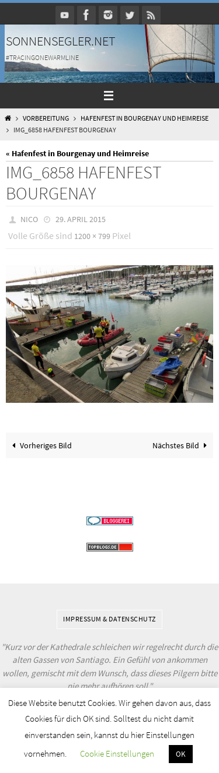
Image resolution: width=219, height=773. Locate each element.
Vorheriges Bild (40, 445)
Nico (29, 219)
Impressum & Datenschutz (109, 618)
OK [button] (181, 754)
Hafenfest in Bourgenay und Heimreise (144, 118)
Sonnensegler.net (61, 41)
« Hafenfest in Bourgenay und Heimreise (77, 153)
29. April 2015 (80, 219)
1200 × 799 (92, 236)
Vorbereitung (46, 118)
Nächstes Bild (181, 445)
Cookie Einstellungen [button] (117, 753)
